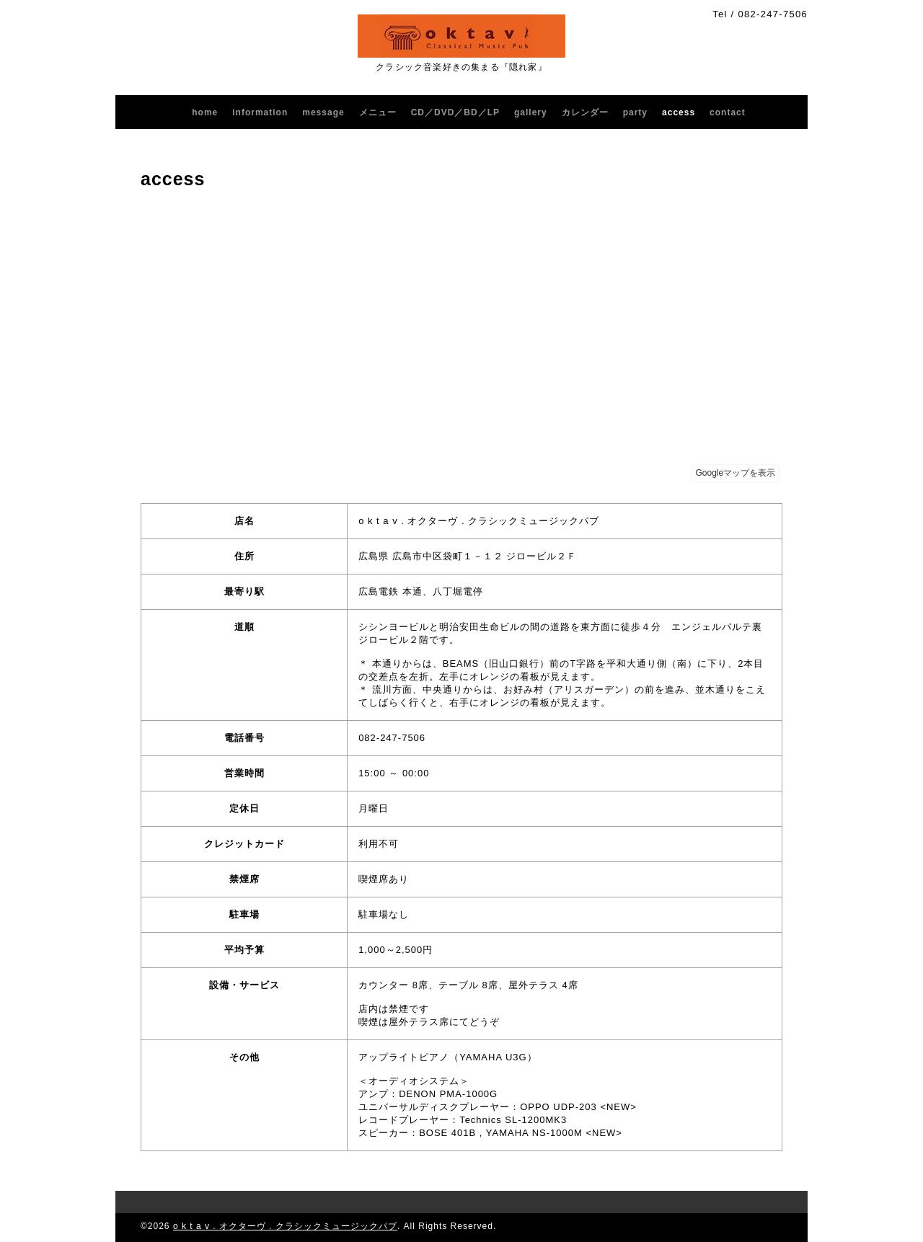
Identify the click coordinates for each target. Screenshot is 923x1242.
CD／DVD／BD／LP (455, 112)
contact (728, 112)
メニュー (378, 112)
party (635, 112)
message (323, 112)
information (260, 112)
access (678, 112)
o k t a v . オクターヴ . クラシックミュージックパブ (285, 1226)
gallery (530, 112)
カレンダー (585, 112)
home (205, 112)
